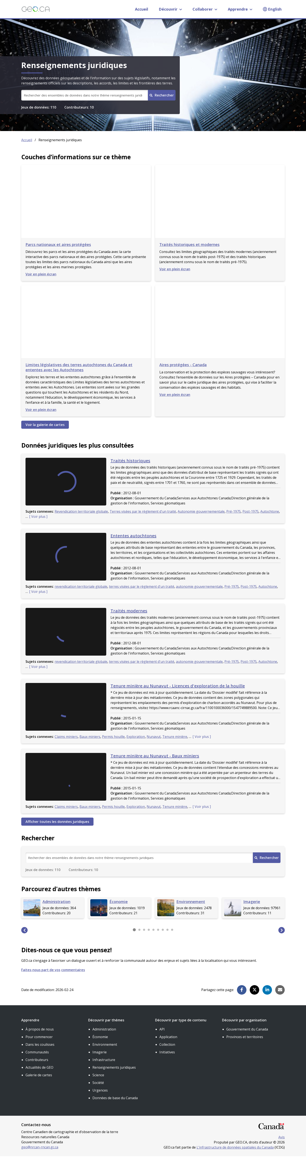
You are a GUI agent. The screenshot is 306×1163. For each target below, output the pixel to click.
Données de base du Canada (115, 1104)
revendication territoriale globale (81, 593)
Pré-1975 (233, 518)
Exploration (135, 743)
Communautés (37, 1059)
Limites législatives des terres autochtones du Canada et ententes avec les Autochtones (79, 374)
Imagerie (99, 1059)
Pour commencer (39, 1043)
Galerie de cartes (39, 1081)
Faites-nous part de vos (40, 976)
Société (98, 1089)
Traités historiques (130, 467)
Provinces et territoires (244, 1043)
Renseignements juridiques (114, 1074)
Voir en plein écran (41, 281)
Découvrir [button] (170, 9)
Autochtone (269, 518)
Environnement (104, 1051)
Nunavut (154, 743)
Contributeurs (37, 1066)
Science (98, 1081)
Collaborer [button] (205, 9)
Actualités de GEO (39, 1074)
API (162, 1036)
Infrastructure (103, 1066)
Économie (100, 1043)
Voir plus (38, 523)
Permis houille (113, 743)
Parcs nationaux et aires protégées (58, 251)
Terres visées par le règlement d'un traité (143, 518)
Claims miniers (66, 743)
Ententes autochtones (133, 542)
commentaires (73, 976)
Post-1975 (250, 518)
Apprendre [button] (240, 9)
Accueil (141, 9)
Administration (104, 1036)
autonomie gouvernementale (199, 593)
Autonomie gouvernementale (201, 518)
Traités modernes (128, 617)
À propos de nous (40, 1036)
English (275, 9)
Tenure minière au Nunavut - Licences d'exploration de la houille (177, 692)
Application (168, 1043)
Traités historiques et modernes (189, 251)
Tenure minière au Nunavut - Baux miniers (154, 762)
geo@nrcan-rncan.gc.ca (39, 1154)
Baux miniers (89, 743)
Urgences (100, 1097)
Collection (167, 1051)
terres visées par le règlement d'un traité (141, 593)
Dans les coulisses (40, 1051)
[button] (24, 937)
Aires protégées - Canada (183, 371)
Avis (281, 1144)
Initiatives (167, 1059)
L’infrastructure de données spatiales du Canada (235, 1154)
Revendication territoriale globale (81, 518)
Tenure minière (174, 743)
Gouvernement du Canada (247, 1036)
